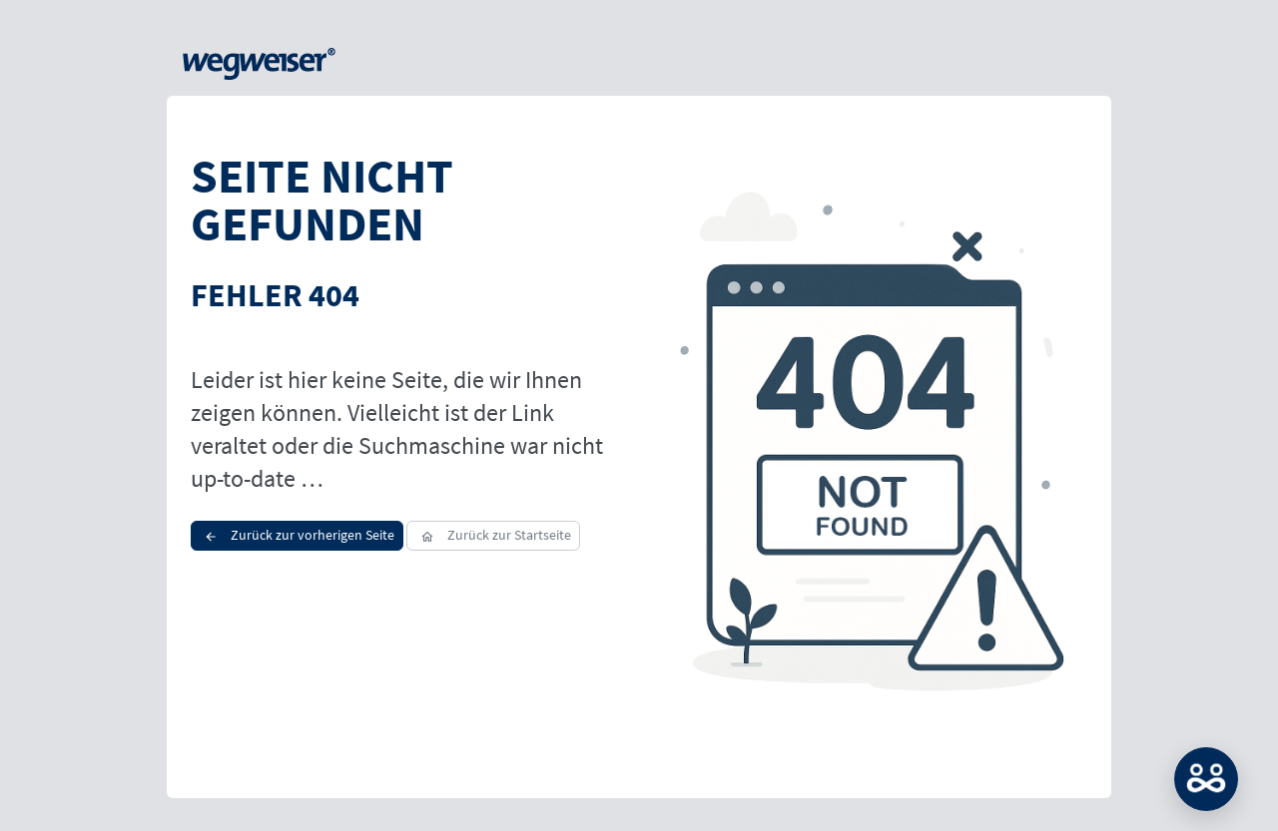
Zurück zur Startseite (492, 535)
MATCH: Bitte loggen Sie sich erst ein (1206, 779)
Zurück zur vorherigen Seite (297, 535)
